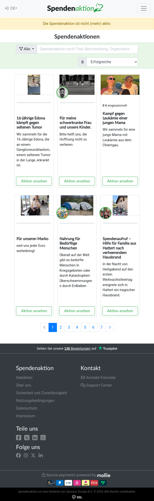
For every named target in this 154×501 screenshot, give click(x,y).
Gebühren (24, 377)
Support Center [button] (96, 385)
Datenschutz (26, 408)
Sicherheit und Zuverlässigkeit (41, 393)
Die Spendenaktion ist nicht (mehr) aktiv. (77, 23)
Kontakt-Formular (98, 377)
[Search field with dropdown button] (87, 49)
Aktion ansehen (34, 181)
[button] (18, 437)
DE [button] (12, 8)
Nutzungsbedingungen (35, 400)
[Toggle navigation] (143, 8)
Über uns (23, 385)
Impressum (25, 416)
